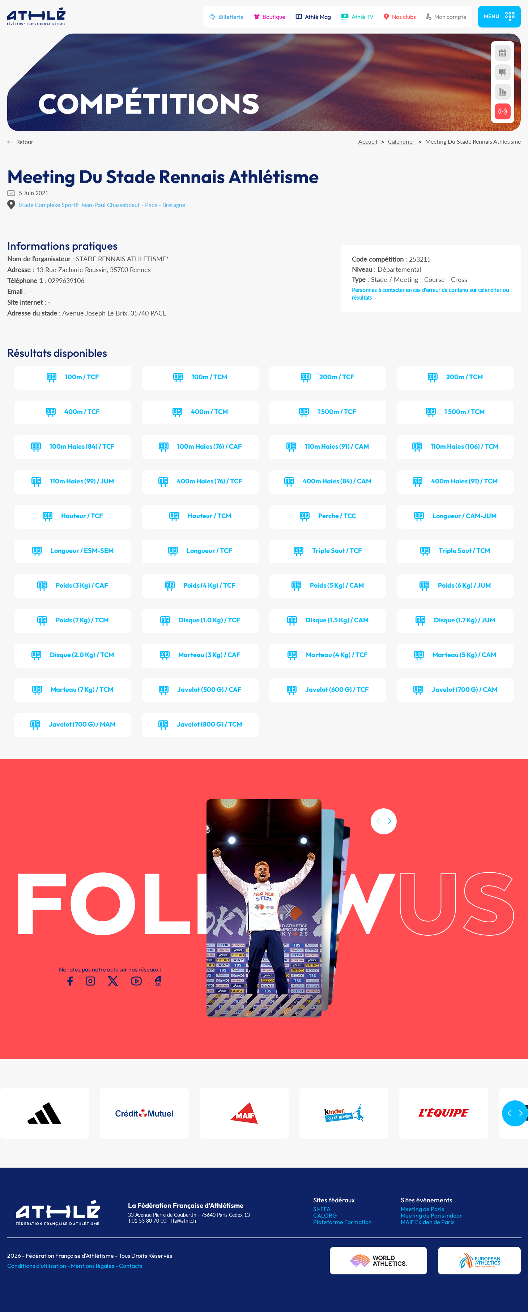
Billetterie (226, 16)
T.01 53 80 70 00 (147, 1221)
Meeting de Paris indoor (431, 1215)
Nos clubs (400, 16)
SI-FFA (322, 1208)
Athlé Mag (313, 16)
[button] (389, 830)
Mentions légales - (95, 1265)
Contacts (130, 1265)
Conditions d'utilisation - (39, 1265)
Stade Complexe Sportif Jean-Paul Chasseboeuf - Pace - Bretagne (102, 204)
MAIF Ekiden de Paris (428, 1222)
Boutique (269, 16)
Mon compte (446, 16)
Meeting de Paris (422, 1208)
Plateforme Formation (342, 1222)
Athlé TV (357, 16)
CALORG (325, 1215)
